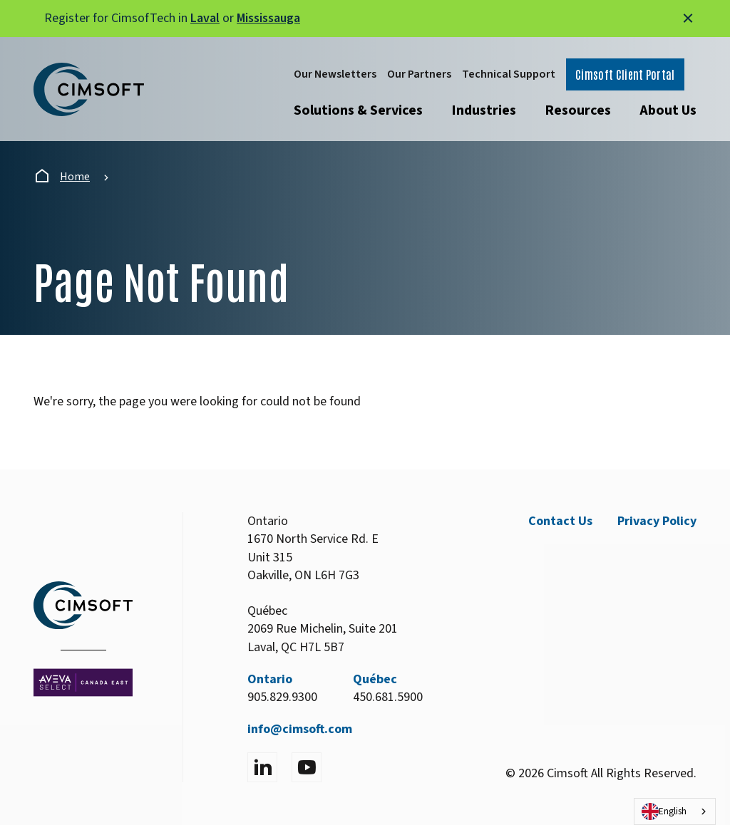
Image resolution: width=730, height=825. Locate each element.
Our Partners (419, 74)
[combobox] (675, 811)
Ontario (269, 679)
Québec (375, 679)
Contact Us (560, 521)
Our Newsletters (335, 74)
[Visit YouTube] (307, 767)
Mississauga (268, 18)
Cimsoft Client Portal (625, 74)
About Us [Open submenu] (667, 110)
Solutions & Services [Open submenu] (358, 110)
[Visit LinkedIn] (262, 767)
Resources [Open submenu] (578, 110)
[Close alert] (687, 18)
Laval (205, 18)
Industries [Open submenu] (483, 110)
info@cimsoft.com (299, 729)
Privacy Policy (656, 521)
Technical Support (508, 74)
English (664, 811)
